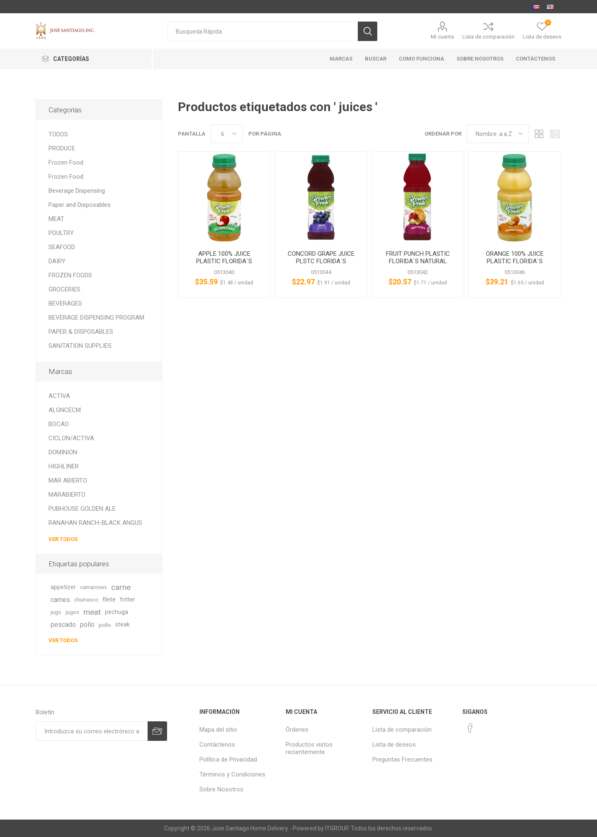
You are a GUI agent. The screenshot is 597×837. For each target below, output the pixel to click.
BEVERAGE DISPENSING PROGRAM (96, 317)
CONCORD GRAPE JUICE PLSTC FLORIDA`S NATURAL (321, 261)
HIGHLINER (64, 466)
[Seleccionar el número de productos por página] (227, 133)
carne (121, 587)
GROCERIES (64, 289)
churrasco (86, 600)
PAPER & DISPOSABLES (81, 331)
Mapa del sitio (218, 729)
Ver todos (63, 539)
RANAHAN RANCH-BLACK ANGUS (95, 522)
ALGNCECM (65, 410)
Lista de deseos (394, 744)
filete (109, 599)
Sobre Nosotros (221, 789)
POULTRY (61, 233)
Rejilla (539, 133)
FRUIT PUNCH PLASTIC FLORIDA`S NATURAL (418, 257)
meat (92, 612)
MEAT (56, 219)
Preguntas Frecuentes (402, 759)
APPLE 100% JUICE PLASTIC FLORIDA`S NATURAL (224, 261)
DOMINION (63, 452)
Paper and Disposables (80, 205)
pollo (87, 624)
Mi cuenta (442, 37)
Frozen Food (66, 162)
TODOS (58, 134)
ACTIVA (59, 396)
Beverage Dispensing (77, 190)
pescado (63, 624)
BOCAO (59, 424)
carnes (60, 600)
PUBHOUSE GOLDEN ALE (82, 508)
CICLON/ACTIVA (71, 438)
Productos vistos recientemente (309, 748)
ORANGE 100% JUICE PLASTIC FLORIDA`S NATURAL (515, 261)
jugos (72, 612)
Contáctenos (217, 744)
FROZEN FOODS (70, 275)
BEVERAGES (65, 303)
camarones (93, 587)
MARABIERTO (67, 494)
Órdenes (297, 729)
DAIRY (57, 261)
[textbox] (262, 31)
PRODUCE (62, 148)
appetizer (63, 587)
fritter (127, 599)
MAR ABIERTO (68, 480)
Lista (555, 133)
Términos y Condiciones (232, 774)
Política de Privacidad (228, 759)
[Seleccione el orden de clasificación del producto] (498, 133)
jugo (56, 612)
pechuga (116, 612)
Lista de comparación (488, 37)
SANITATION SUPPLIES (80, 345)
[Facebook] (470, 728)
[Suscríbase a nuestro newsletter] (92, 731)
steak (122, 624)
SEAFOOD (62, 247)
